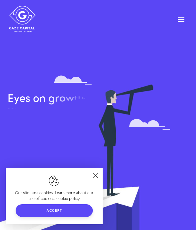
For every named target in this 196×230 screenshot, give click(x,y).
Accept (54, 210)
